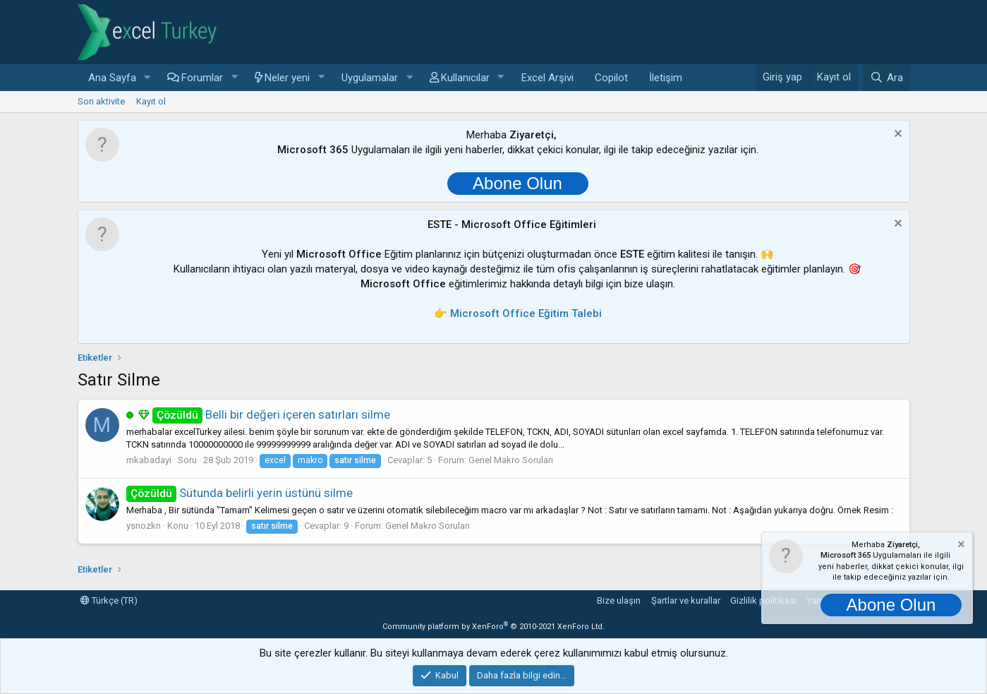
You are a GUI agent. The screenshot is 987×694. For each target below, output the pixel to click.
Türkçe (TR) (109, 600)
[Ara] (886, 77)
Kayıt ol (151, 101)
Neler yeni (287, 77)
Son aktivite (101, 101)
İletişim (665, 77)
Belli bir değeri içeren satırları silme (271, 414)
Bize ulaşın (619, 600)
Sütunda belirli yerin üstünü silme (239, 493)
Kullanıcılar (465, 77)
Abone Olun (517, 183)
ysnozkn (143, 525)
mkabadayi (148, 460)
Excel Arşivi (547, 77)
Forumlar (202, 77)
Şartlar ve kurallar (685, 600)
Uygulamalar (369, 77)
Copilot (611, 77)
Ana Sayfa (112, 77)
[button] (147, 78)
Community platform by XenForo (493, 626)
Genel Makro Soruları (510, 460)
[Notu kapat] (896, 135)
